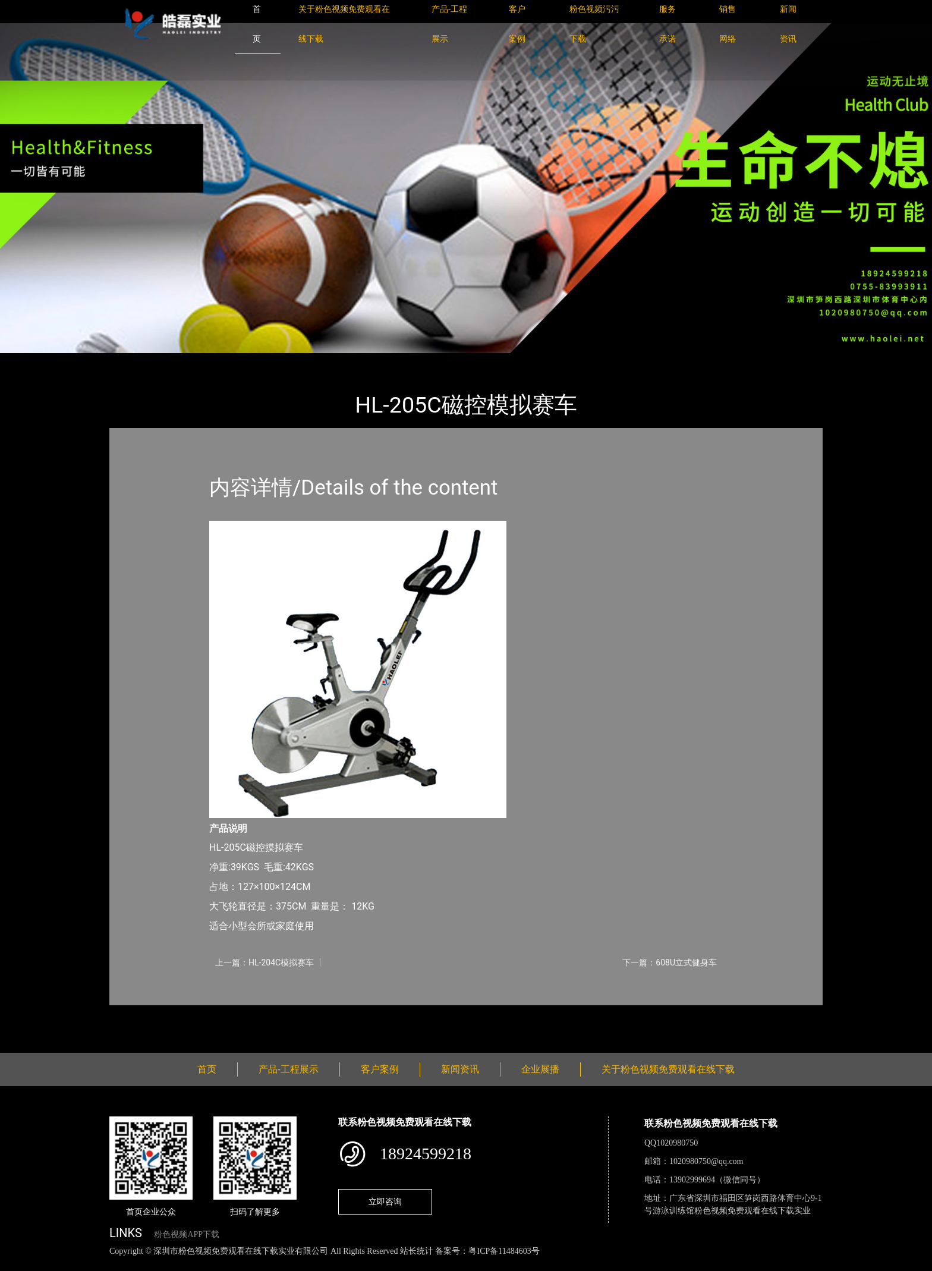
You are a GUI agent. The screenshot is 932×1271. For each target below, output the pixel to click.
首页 (130, 361)
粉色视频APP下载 (186, 1234)
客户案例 (380, 1069)
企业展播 (540, 1069)
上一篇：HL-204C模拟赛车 (264, 962)
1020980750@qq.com (706, 1161)
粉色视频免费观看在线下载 (275, 361)
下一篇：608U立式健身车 (669, 962)
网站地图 (18, 1264)
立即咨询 (385, 1201)
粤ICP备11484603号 (503, 1251)
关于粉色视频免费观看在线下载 (668, 1069)
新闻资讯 (460, 1069)
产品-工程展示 (181, 361)
